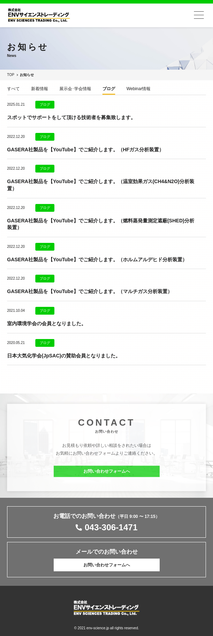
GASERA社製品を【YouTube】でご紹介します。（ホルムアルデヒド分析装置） (97, 259)
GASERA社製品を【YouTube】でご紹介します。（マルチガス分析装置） (89, 291)
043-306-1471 (111, 527)
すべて (13, 89)
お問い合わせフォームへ (106, 473)
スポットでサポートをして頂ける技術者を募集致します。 (71, 117)
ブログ (108, 89)
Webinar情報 (138, 89)
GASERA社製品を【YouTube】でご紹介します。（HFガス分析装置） (85, 149)
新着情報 (39, 89)
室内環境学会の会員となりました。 (46, 323)
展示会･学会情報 (75, 89)
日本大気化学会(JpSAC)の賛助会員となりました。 (63, 355)
